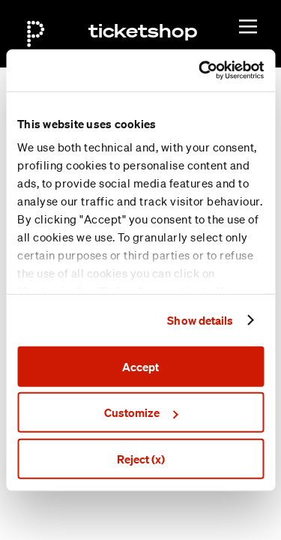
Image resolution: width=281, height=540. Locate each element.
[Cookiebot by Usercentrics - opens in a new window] (200, 70)
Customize (141, 412)
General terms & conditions (199, 499)
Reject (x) (141, 458)
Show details (200, 320)
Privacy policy (167, 517)
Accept (140, 366)
